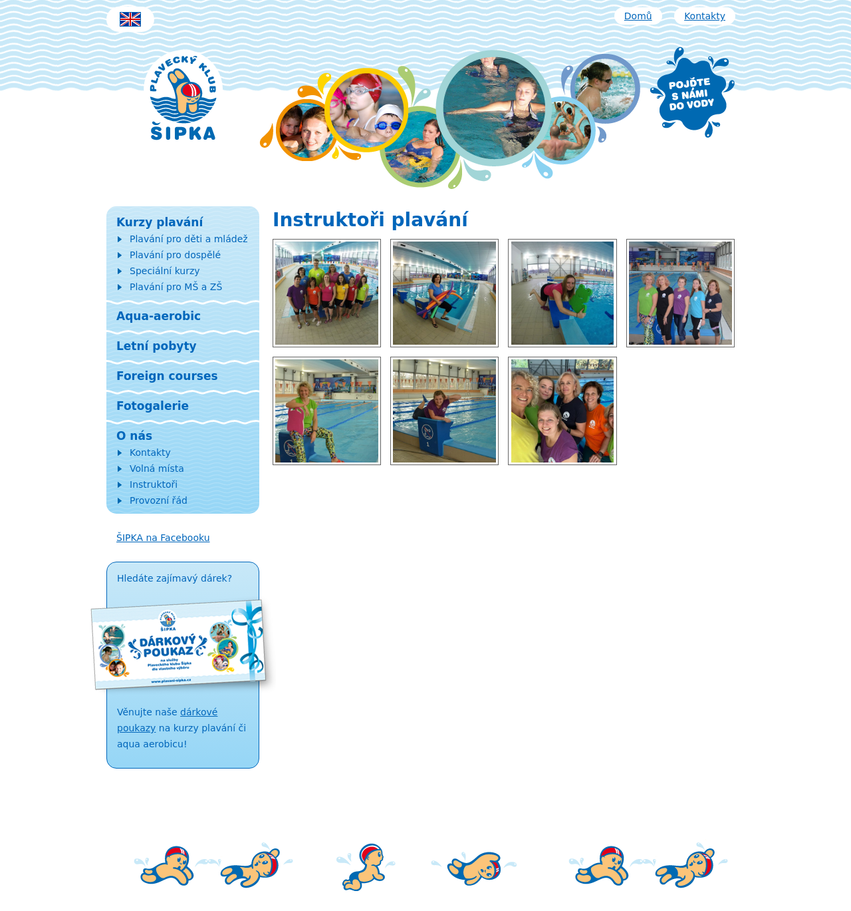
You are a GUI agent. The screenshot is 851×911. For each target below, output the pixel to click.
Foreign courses (167, 376)
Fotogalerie (152, 406)
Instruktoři (154, 484)
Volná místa (157, 468)
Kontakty (704, 16)
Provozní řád (158, 500)
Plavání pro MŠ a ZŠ (176, 286)
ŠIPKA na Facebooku (163, 537)
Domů (638, 16)
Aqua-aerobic (158, 316)
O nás (134, 436)
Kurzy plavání (159, 222)
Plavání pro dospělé (175, 255)
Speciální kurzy (165, 271)
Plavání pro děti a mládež (189, 239)
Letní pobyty (156, 346)
